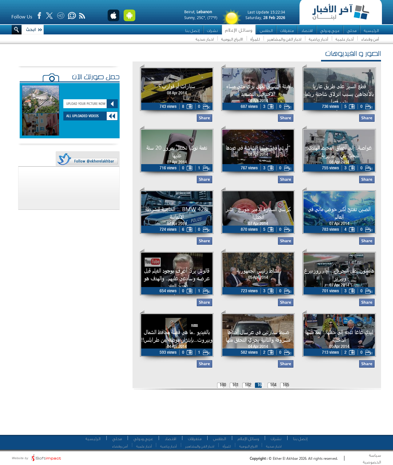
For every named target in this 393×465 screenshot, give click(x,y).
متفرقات (287, 30)
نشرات (212, 30)
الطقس (266, 30)
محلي (351, 30)
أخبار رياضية (318, 39)
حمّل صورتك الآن (96, 77)
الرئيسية (371, 30)
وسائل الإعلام (238, 30)
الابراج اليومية (232, 39)
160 (223, 385)
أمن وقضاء (370, 39)
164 (273, 385)
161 (235, 385)
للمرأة (255, 39)
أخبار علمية (344, 39)
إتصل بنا (192, 30)
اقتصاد (307, 30)
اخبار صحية (205, 39)
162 (248, 385)
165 (286, 385)
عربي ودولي (329, 30)
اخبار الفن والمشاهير (284, 39)
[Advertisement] (255, 415)
